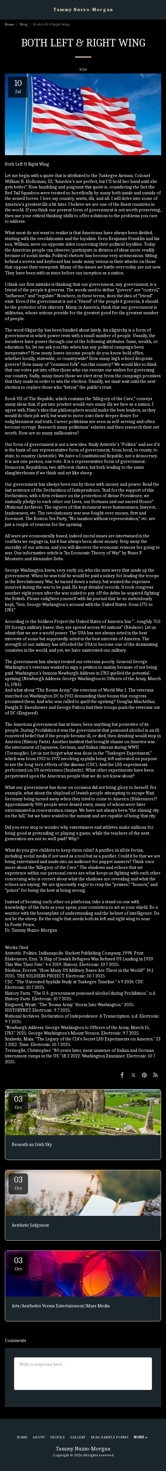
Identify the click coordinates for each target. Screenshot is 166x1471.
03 (18, 1102)
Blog (24, 24)
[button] (7, 9)
